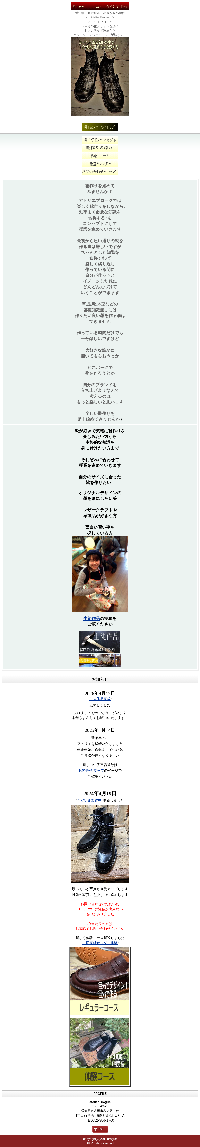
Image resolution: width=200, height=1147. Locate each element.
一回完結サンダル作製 (100, 943)
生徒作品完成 (100, 699)
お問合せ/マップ (91, 771)
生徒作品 (91, 618)
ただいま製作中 (89, 800)
